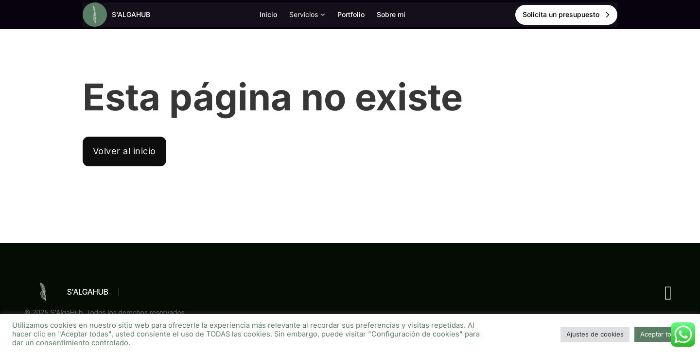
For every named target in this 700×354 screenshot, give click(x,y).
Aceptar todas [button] (661, 334)
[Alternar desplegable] (322, 14)
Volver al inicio (124, 151)
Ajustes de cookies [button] (595, 334)
